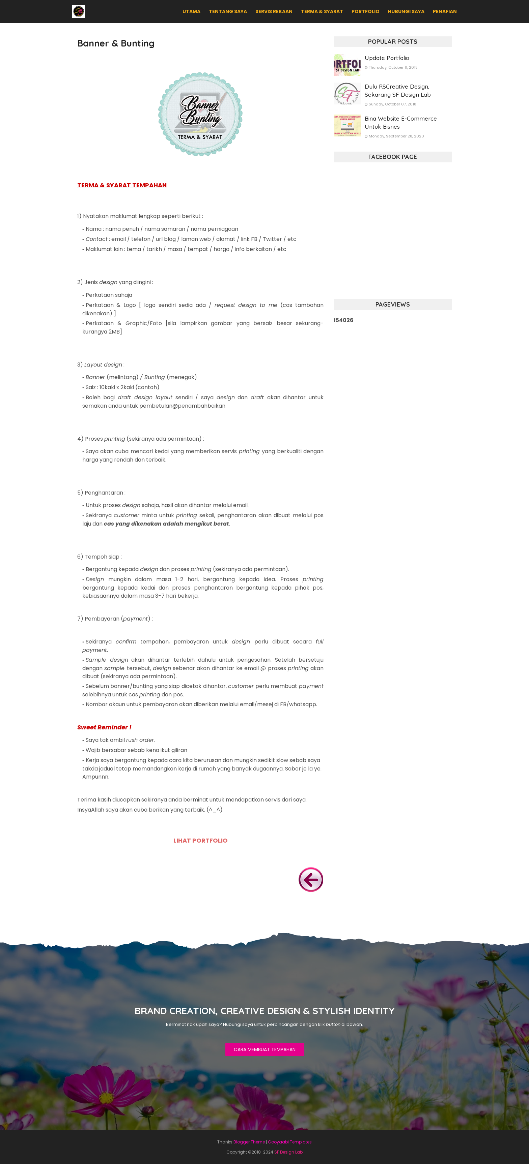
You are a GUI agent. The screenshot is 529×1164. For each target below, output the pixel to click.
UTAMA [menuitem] (191, 11)
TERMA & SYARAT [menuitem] (322, 11)
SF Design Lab (288, 1152)
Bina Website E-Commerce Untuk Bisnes (401, 122)
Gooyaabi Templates (290, 1142)
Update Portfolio (387, 57)
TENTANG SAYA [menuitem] (228, 11)
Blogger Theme (249, 1142)
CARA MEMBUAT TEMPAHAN (265, 1049)
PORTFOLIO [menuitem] (366, 11)
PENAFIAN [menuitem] (445, 11)
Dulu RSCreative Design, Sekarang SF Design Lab (398, 90)
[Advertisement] (393, 383)
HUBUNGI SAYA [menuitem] (406, 11)
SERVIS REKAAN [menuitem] (274, 11)
